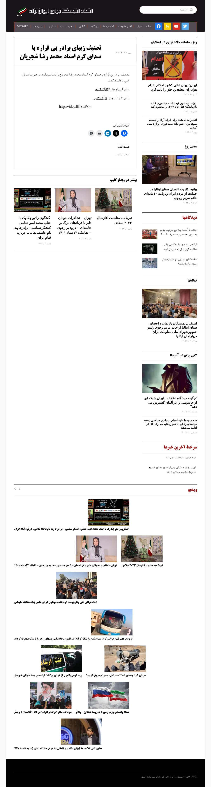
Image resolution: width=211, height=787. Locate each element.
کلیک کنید (101, 90)
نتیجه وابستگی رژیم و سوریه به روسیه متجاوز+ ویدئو (102, 712)
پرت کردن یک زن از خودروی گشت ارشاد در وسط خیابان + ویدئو (48, 675)
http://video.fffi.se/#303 (75, 107)
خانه (148, 26)
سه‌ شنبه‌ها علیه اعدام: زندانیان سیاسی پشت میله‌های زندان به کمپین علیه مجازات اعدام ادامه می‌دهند (170, 424)
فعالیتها (51, 26)
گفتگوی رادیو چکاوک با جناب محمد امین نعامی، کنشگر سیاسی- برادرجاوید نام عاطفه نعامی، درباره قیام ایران (32, 228)
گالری (82, 26)
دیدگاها (94, 26)
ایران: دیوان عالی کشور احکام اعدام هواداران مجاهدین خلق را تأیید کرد (172, 87)
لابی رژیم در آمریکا (183, 355)
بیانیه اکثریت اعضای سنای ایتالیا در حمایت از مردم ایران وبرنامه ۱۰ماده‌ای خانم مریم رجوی (170, 193)
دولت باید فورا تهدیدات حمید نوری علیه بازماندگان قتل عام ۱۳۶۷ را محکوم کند (174, 105)
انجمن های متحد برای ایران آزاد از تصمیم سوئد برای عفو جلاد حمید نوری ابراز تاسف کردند (172, 123)
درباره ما (38, 26)
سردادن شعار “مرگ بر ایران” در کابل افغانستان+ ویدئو (43, 712)
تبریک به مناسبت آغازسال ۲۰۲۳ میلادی (114, 220)
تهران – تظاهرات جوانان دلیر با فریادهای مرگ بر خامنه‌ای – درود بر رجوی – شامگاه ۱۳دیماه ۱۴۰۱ (74, 225)
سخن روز (190, 146)
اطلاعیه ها (108, 26)
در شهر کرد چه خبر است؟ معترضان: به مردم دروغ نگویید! (116, 675)
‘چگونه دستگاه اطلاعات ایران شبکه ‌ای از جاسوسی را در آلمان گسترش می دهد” (170, 402)
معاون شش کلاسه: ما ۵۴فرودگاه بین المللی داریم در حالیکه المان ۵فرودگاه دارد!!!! (58, 748)
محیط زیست (66, 26)
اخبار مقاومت (124, 26)
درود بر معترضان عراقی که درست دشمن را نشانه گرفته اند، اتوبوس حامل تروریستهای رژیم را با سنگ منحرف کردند (73, 638)
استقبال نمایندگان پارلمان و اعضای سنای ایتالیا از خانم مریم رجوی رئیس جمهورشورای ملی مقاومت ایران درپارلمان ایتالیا (172, 329)
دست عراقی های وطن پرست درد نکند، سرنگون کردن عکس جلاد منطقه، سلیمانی (55, 602)
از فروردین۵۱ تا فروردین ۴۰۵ (180, 459)
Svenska (22, 26)
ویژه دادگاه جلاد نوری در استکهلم (174, 42)
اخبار (139, 26)
